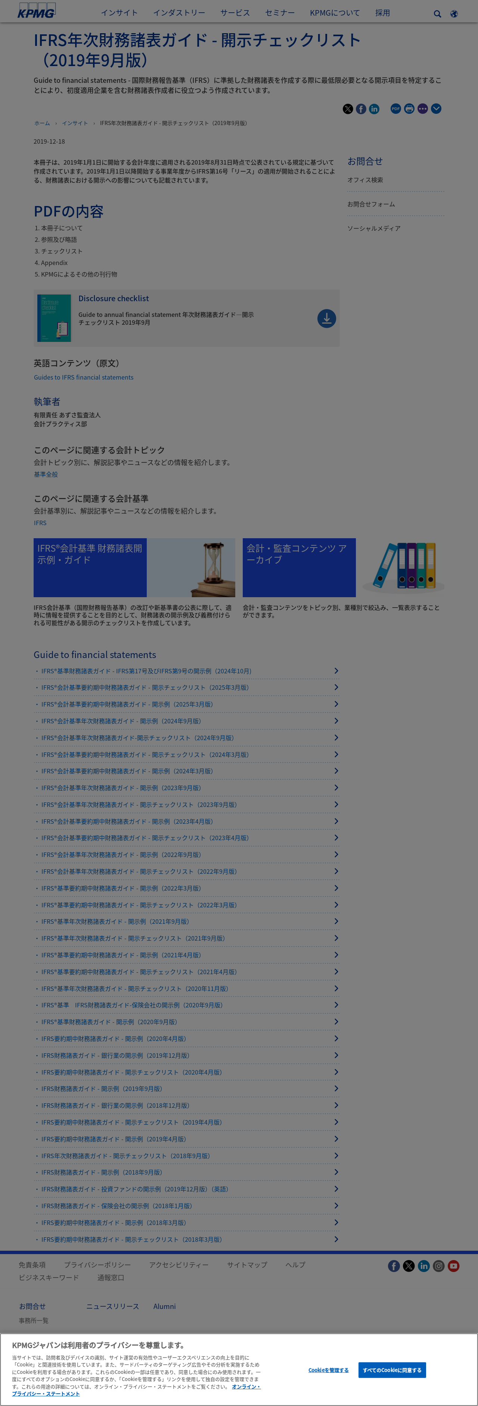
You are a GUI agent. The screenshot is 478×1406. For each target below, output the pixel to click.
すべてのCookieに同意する (392, 1372)
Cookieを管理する (328, 1372)
